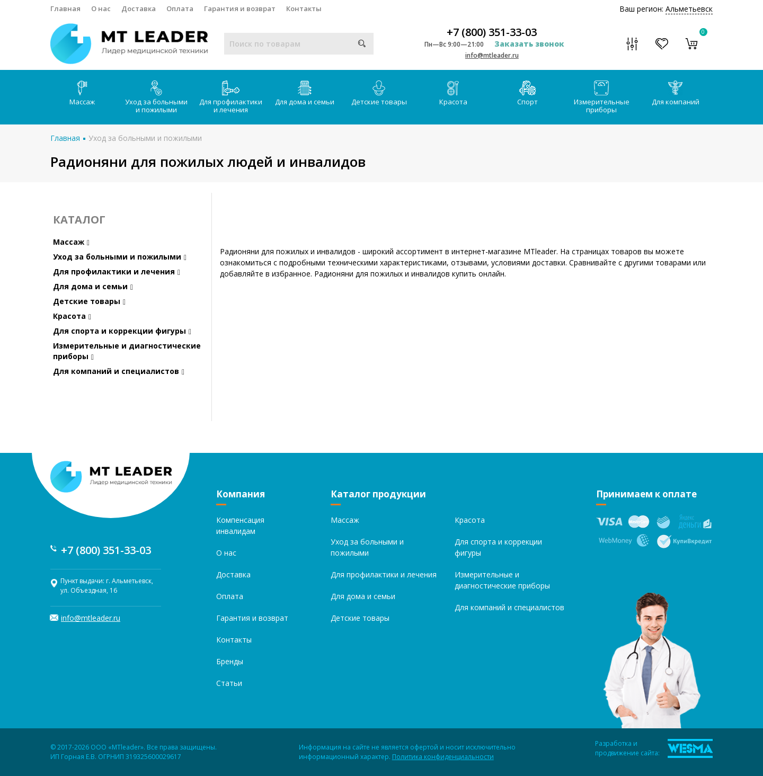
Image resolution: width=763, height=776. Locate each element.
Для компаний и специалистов (118, 371)
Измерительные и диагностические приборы (127, 351)
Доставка (138, 8)
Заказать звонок (529, 44)
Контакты (304, 8)
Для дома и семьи (304, 93)
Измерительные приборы (601, 97)
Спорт (527, 93)
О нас (101, 8)
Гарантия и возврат (240, 8)
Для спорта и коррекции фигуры (122, 331)
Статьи (229, 683)
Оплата (179, 8)
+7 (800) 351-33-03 (492, 32)
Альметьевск (689, 9)
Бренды (229, 661)
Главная (65, 8)
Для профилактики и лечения (230, 97)
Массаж (82, 93)
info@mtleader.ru (492, 55)
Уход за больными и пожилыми (156, 97)
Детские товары (379, 93)
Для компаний (675, 93)
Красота (453, 93)
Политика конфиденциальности (443, 756)
